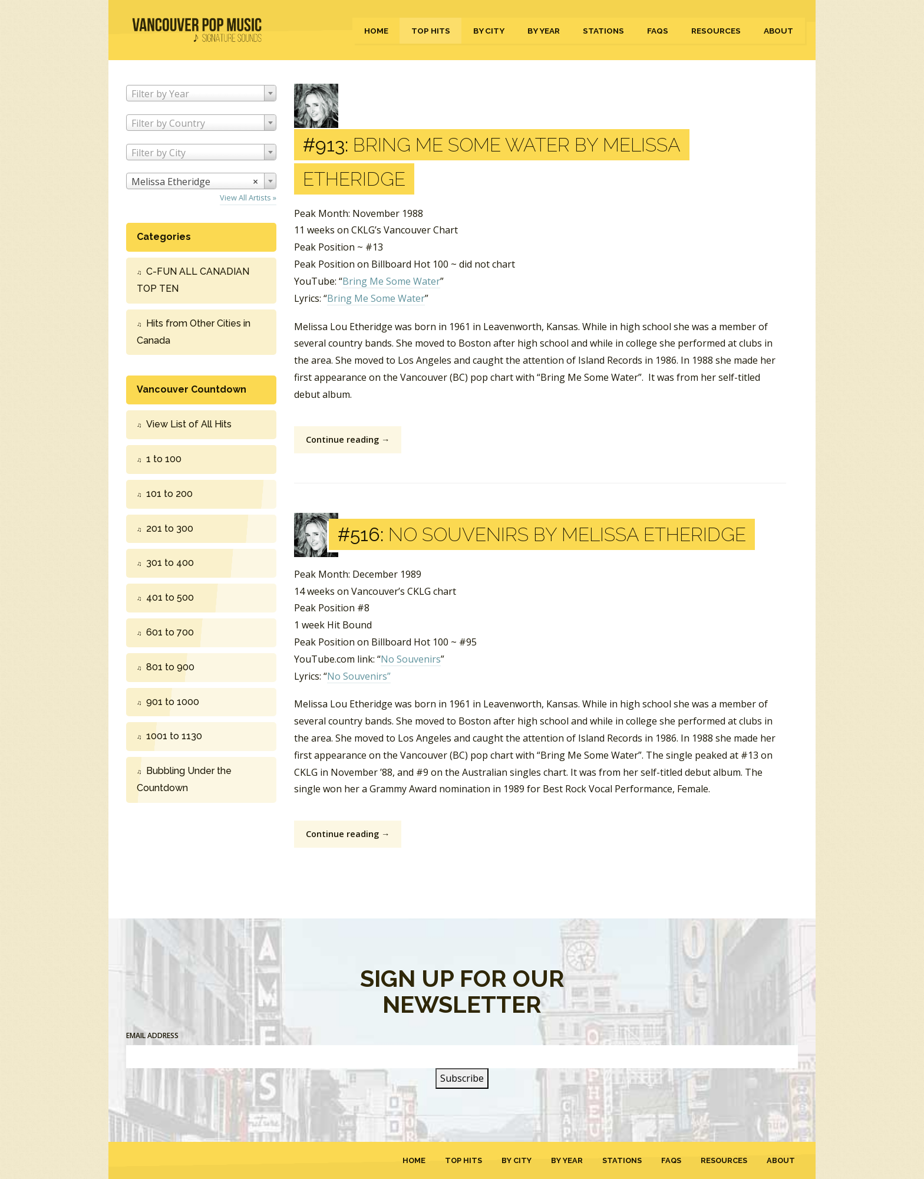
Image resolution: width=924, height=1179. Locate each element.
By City (488, 30)
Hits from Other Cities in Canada (193, 332)
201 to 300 (169, 528)
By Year (543, 30)
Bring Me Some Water (391, 281)
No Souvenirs (411, 659)
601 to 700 (170, 632)
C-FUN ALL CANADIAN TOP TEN (193, 280)
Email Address (152, 1035)
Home (376, 30)
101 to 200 (169, 493)
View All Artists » (248, 197)
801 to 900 (170, 667)
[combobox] (201, 93)
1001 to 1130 (174, 736)
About (778, 30)
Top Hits (430, 30)
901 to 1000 (172, 701)
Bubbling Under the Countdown (184, 779)
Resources (716, 30)
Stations (603, 30)
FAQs (657, 30)
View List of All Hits (189, 424)
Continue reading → (348, 439)
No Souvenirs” (359, 676)
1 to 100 (164, 459)
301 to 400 (170, 562)
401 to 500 (170, 597)
